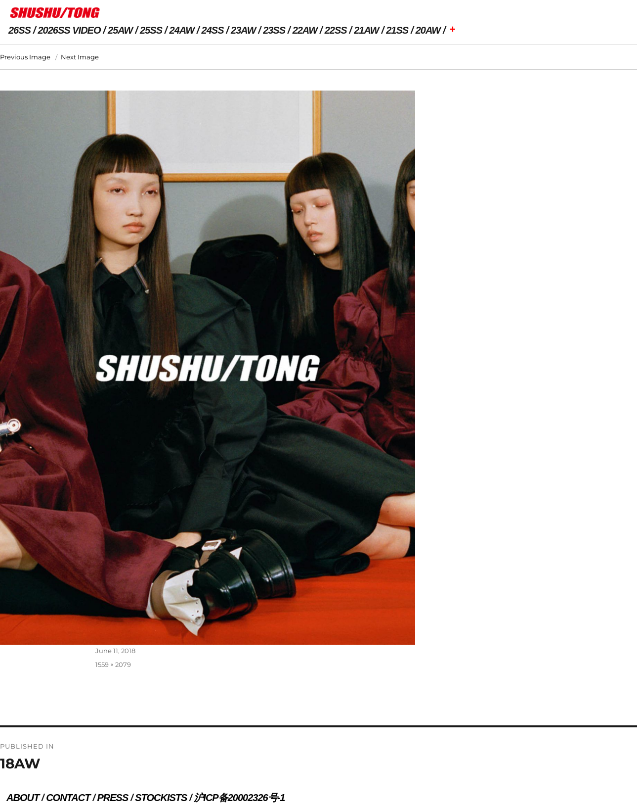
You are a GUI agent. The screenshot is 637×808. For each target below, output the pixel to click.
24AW (182, 30)
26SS (19, 30)
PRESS (112, 797)
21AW (366, 30)
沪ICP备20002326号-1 (239, 797)
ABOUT (22, 797)
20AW (428, 30)
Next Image (80, 57)
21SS (397, 30)
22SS (336, 30)
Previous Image (25, 57)
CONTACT (68, 797)
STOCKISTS (161, 797)
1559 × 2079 (113, 664)
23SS (274, 30)
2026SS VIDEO (69, 30)
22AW (305, 30)
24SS (213, 30)
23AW (243, 30)
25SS (151, 30)
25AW (120, 30)
